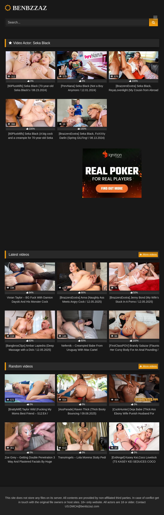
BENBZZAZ (26, 7)
